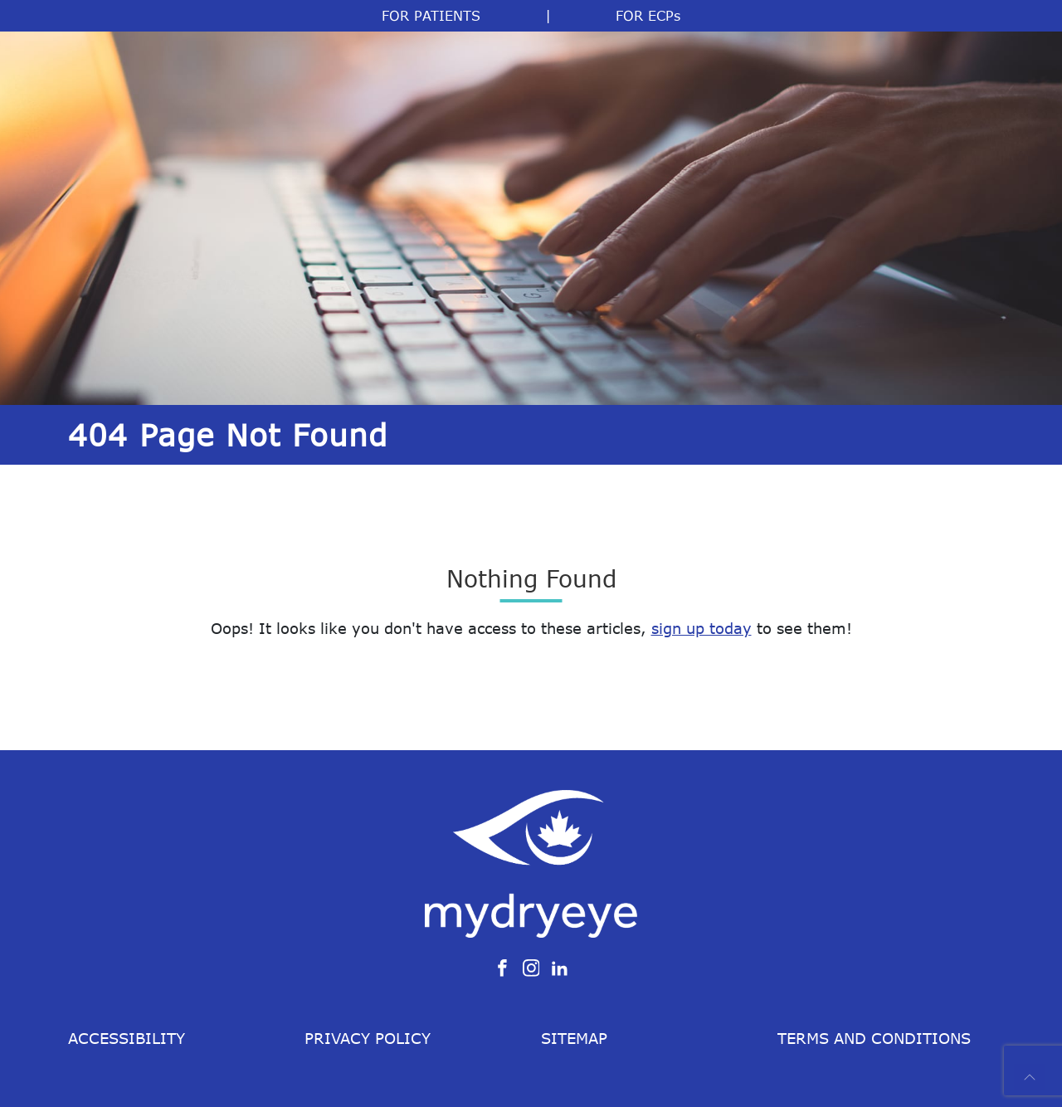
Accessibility (126, 1038)
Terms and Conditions (874, 1038)
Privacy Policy (367, 1038)
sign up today (701, 628)
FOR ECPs (648, 15)
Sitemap (574, 1038)
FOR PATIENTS (431, 15)
